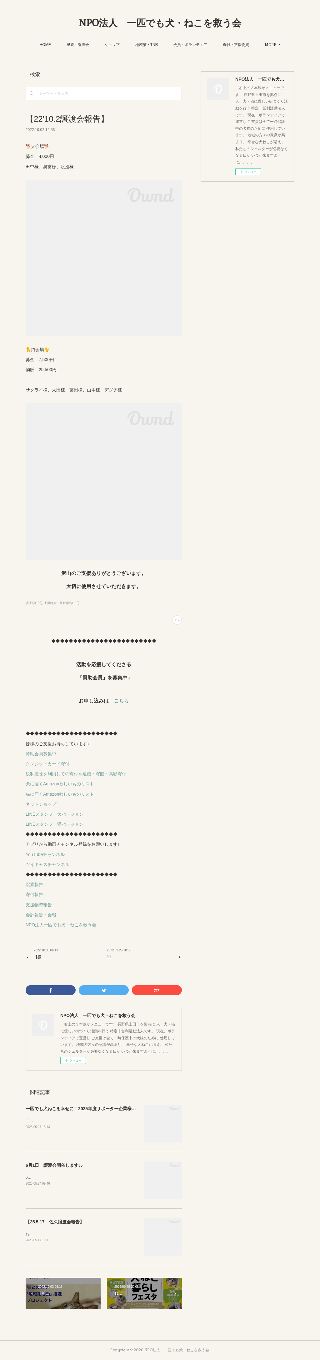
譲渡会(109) (34, 603)
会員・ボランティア (190, 45)
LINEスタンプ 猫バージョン (54, 824)
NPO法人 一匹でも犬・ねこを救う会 (160, 23)
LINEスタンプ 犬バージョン (54, 814)
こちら (121, 700)
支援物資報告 (39, 904)
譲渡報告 (34, 884)
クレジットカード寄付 (47, 763)
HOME (45, 45)
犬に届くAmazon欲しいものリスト (60, 783)
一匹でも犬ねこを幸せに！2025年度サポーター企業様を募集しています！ (98, 1108)
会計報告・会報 (41, 914)
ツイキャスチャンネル (47, 864)
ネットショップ (41, 804)
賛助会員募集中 (41, 753)
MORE (270, 44)
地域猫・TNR (146, 45)
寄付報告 (34, 894)
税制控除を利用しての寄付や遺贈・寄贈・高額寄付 (76, 773)
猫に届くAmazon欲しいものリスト (60, 794)
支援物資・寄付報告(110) (61, 603)
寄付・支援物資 (236, 45)
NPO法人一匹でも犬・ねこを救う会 (61, 924)
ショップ (112, 45)
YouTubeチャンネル (45, 854)
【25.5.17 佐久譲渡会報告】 (55, 1221)
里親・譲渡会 (78, 45)
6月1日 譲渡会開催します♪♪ (54, 1165)
